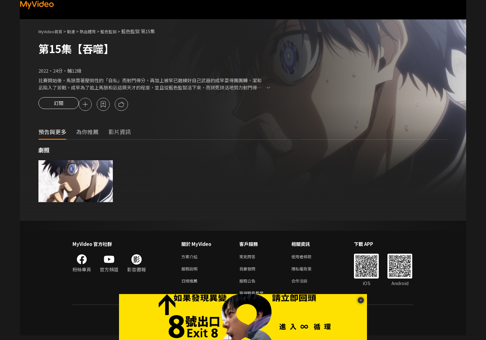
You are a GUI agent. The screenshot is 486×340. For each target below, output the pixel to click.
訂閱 (58, 105)
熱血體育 (94, 31)
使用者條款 (306, 258)
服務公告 (248, 284)
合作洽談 (304, 284)
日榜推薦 (190, 284)
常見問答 (248, 258)
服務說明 (190, 271)
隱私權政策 (306, 271)
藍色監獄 (117, 31)
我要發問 (248, 271)
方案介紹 (190, 258)
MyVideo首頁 (52, 31)
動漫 (76, 31)
